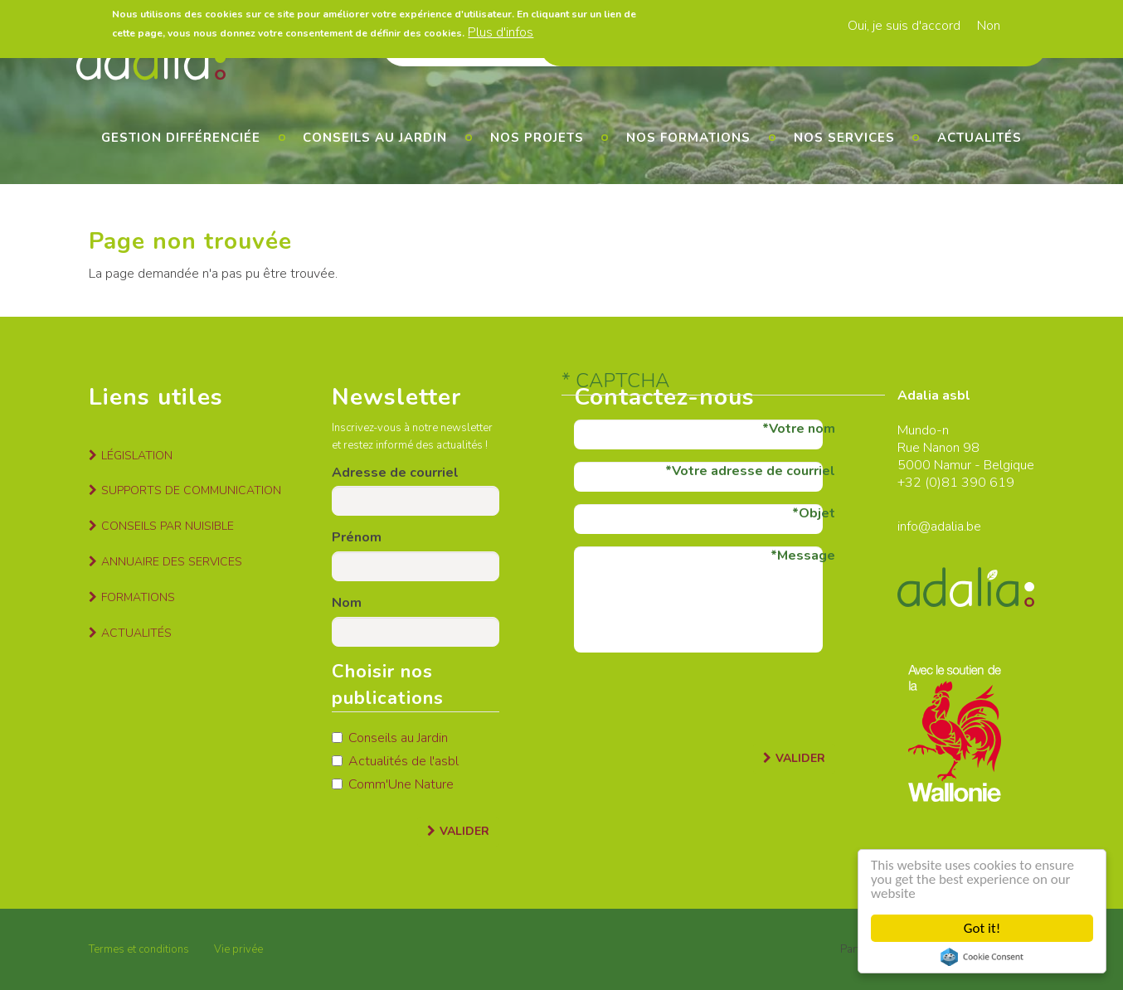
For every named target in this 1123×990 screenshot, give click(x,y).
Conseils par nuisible (167, 526)
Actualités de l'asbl (395, 761)
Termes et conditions (139, 949)
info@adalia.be (939, 526)
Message (806, 555)
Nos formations (688, 137)
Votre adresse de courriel (753, 471)
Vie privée (238, 949)
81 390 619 (977, 482)
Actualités (979, 137)
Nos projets (537, 137)
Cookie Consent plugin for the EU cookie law (982, 957)
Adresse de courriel (395, 472)
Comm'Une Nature (393, 784)
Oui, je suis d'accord (904, 26)
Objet (817, 513)
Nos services (844, 137)
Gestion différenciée (180, 137)
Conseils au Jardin (390, 738)
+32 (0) (919, 482)
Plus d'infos (500, 32)
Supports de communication (191, 490)
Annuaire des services (171, 562)
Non (988, 26)
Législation (137, 455)
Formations (138, 597)
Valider (464, 831)
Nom (347, 603)
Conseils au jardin (375, 137)
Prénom (357, 537)
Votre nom (802, 429)
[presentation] (700, 697)
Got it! (982, 928)
